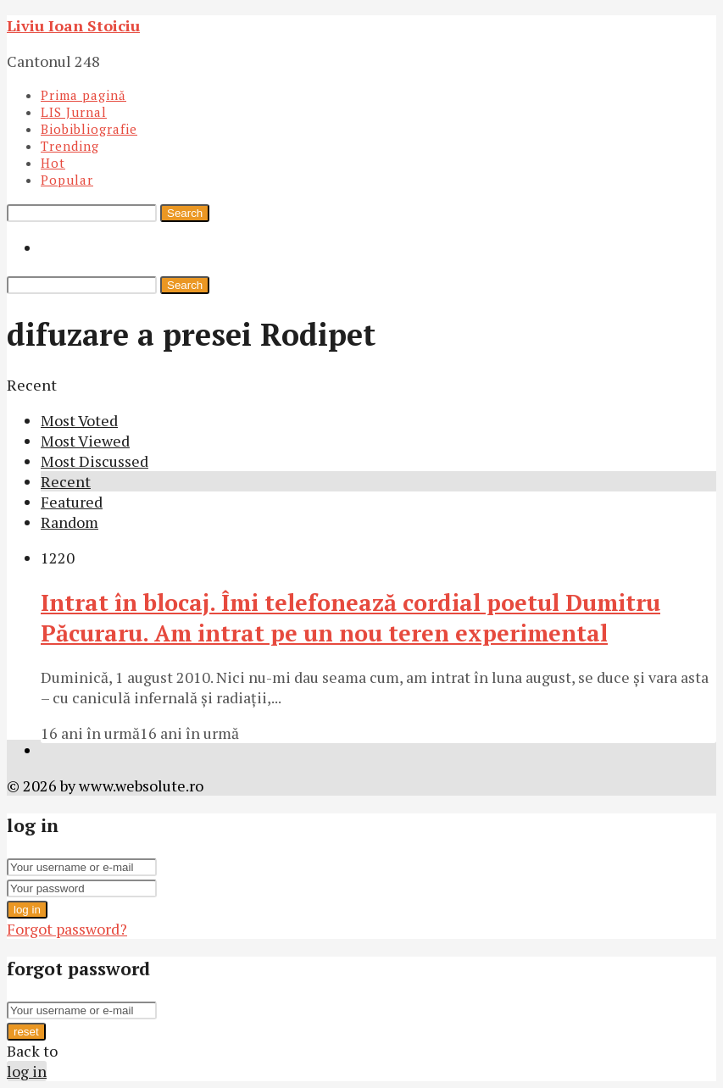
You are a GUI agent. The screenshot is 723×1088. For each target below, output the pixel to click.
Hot (53, 162)
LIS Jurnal (74, 111)
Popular (67, 179)
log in (27, 909)
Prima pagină (83, 94)
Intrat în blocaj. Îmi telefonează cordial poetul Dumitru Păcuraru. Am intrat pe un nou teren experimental (350, 617)
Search (185, 213)
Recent (66, 481)
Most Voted (79, 420)
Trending (70, 145)
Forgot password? (67, 929)
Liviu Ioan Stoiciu (73, 25)
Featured (72, 501)
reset (26, 1031)
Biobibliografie (89, 128)
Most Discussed (94, 461)
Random (69, 522)
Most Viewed (85, 440)
